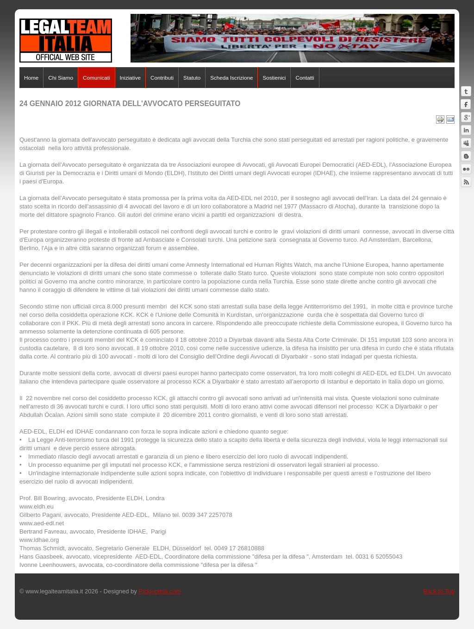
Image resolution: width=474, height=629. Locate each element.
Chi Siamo (60, 78)
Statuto (191, 78)
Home (31, 78)
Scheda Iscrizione (231, 78)
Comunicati (96, 78)
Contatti (304, 78)
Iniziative (130, 78)
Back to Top (439, 591)
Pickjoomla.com (159, 591)
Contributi (162, 78)
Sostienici (274, 78)
